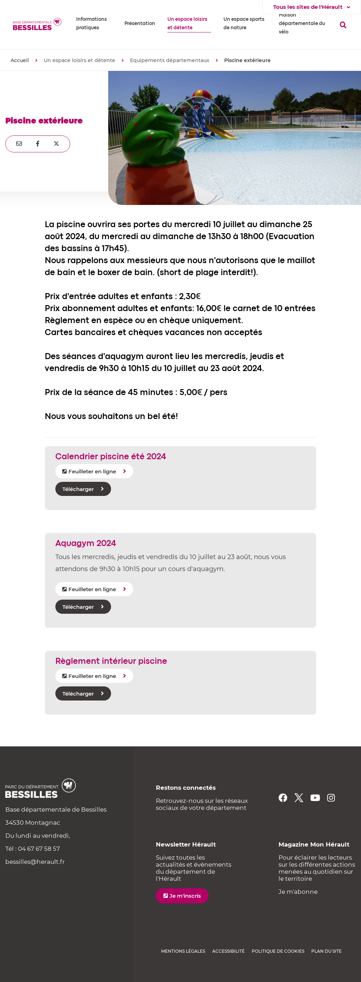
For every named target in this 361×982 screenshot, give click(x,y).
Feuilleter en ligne (92, 471)
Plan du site (326, 951)
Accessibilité (228, 951)
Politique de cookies (278, 951)
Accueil (20, 60)
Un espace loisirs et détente (79, 60)
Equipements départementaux (169, 60)
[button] (94, 24)
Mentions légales (183, 951)
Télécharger (78, 489)
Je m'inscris (185, 895)
